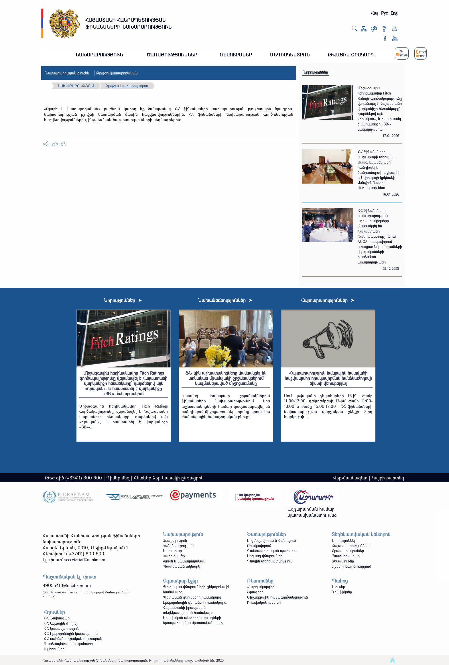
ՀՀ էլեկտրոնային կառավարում (71, 633)
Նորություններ (315, 72)
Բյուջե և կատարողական (126, 85)
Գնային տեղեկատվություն (269, 561)
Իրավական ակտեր (264, 602)
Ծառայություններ (266, 534)
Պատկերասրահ (346, 555)
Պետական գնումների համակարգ (192, 597)
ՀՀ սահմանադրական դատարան (73, 638)
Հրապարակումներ (348, 550)
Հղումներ (54, 612)
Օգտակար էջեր (180, 580)
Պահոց (340, 580)
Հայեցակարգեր (260, 586)
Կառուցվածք (174, 555)
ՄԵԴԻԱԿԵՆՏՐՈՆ (290, 55)
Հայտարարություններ (350, 545)
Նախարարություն (183, 534)
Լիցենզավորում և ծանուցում (271, 540)
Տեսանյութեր (343, 561)
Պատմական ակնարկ (181, 566)
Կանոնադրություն (178, 545)
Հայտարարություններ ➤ (327, 300)
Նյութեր (338, 586)
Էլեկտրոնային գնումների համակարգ (195, 602)
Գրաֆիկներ (342, 592)
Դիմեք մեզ (117, 478)
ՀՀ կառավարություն (61, 628)
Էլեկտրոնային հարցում (351, 566)
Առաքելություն (175, 540)
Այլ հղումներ (54, 649)
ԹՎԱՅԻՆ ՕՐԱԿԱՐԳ (351, 55)
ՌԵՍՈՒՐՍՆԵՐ (236, 55)
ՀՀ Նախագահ (57, 618)
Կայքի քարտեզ (388, 478)
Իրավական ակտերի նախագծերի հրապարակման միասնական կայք (192, 620)
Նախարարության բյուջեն (67, 73)
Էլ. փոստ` (74, 559)
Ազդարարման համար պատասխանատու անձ (312, 512)
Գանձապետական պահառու (272, 550)
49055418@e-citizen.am (67, 585)
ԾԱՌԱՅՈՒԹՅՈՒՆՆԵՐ (172, 55)
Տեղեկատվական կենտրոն (361, 534)
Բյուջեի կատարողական (116, 73)
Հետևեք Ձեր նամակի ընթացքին (169, 478)
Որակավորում (259, 545)
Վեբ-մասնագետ (350, 478)
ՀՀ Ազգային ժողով (60, 623)
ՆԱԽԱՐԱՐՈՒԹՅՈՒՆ (99, 55)
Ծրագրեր (255, 592)
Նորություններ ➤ (123, 300)
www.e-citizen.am (67, 592)
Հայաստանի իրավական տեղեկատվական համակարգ (188, 610)
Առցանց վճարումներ (264, 555)
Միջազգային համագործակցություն (277, 597)
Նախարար (172, 550)
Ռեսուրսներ (260, 580)
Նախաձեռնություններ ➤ (225, 300)
